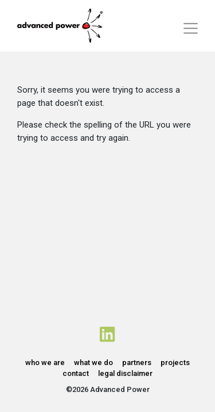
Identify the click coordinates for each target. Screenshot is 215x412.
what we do (93, 362)
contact (75, 373)
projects (175, 362)
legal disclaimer (125, 373)
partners (136, 362)
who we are (45, 362)
